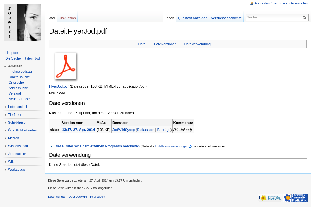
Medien (13, 138)
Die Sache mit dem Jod (22, 58)
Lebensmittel (17, 107)
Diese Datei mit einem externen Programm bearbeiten (97, 146)
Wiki (11, 162)
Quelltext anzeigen (193, 18)
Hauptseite (13, 53)
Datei (142, 44)
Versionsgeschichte (226, 18)
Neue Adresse (19, 99)
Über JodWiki (77, 196)
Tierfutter (14, 115)
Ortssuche (16, 82)
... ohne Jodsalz (20, 72)
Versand (15, 93)
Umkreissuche (19, 77)
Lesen (169, 18)
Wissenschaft (18, 146)
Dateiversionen (165, 44)
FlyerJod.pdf (59, 86)
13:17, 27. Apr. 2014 (78, 130)
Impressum (97, 196)
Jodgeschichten (19, 154)
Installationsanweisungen (171, 146)
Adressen (15, 66)
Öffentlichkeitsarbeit (22, 130)
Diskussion (145, 130)
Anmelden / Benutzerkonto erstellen (281, 3)
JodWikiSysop (123, 130)
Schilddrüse (17, 122)
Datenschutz (56, 196)
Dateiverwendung (197, 44)
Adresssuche (18, 88)
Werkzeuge (16, 169)
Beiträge (163, 130)
